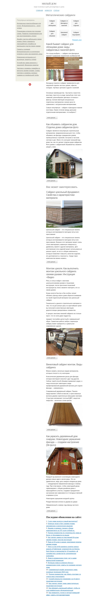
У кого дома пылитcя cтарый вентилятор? (63, 521)
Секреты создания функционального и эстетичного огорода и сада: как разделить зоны (29, 52)
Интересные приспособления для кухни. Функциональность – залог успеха (29, 26)
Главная (39, 10)
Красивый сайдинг (64, 33)
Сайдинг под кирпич (76, 33)
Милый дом (49, 3)
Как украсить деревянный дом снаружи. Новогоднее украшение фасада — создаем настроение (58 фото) (63, 440)
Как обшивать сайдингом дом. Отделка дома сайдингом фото (62, 126)
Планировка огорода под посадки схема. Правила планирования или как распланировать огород (29, 33)
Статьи (56, 10)
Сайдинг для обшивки (52, 33)
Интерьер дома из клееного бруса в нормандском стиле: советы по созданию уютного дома (64, 565)
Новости (48, 10)
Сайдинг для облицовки (52, 23)
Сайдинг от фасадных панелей (64, 23)
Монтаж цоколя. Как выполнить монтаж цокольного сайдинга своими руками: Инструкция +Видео (62, 273)
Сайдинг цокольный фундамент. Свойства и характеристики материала (63, 195)
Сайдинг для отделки (76, 23)
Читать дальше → (52, 117)
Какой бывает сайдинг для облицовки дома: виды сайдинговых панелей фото (60, 47)
